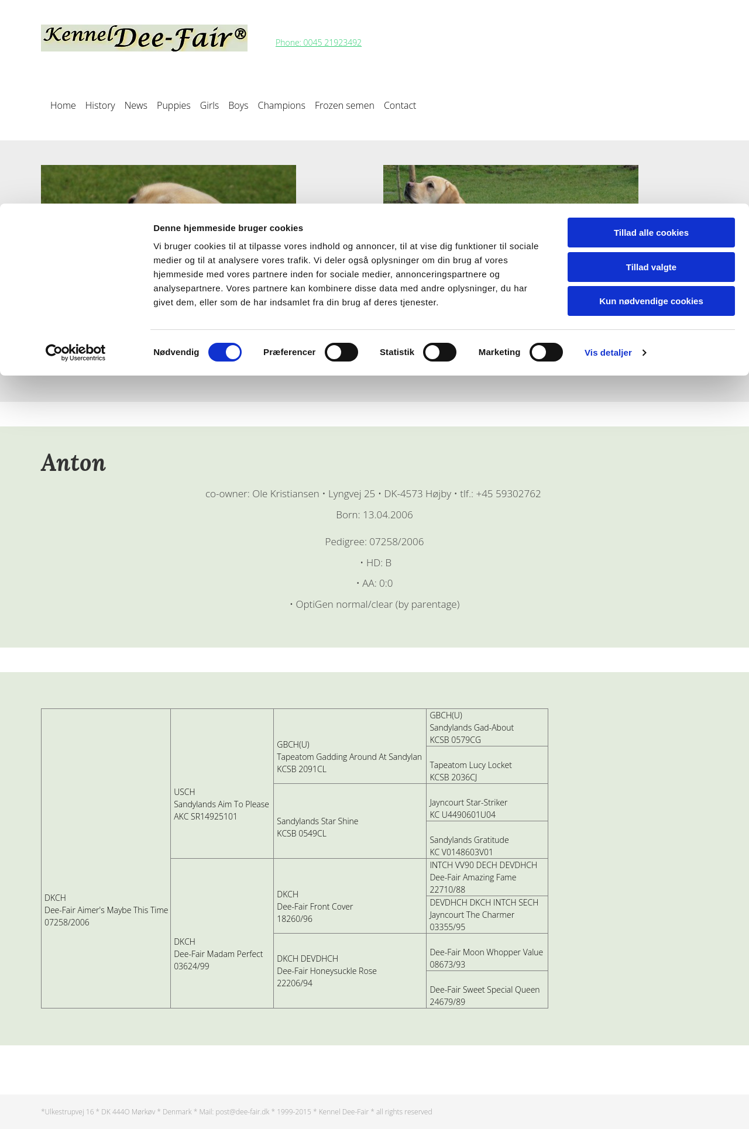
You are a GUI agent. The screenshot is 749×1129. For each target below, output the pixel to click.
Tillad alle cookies (651, 29)
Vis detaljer (608, 149)
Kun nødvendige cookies (651, 97)
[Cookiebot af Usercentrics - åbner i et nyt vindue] (76, 149)
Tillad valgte (651, 63)
